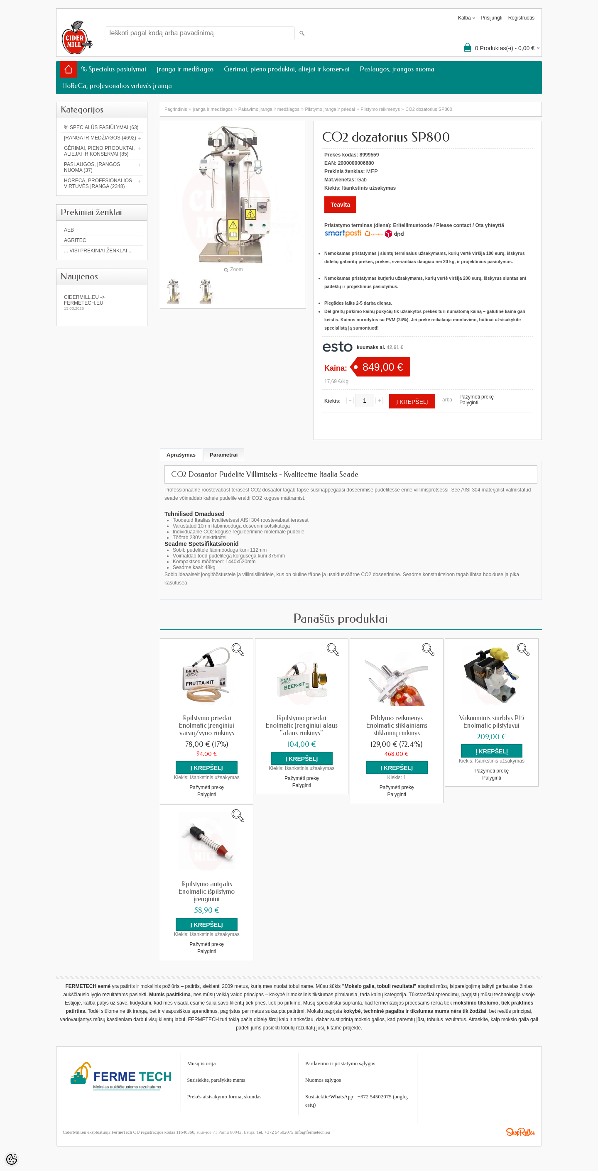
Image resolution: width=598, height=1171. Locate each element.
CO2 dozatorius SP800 (428, 109)
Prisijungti (491, 18)
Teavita (340, 204)
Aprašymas (181, 455)
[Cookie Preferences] (11, 1159)
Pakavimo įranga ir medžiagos (268, 109)
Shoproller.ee (520, 1131)
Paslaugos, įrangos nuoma (397, 69)
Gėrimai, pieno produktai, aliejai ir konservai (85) (99, 151)
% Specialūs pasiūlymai (113, 69)
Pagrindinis (175, 109)
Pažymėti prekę (476, 397)
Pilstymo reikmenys (380, 109)
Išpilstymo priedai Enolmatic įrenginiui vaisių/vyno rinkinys (206, 725)
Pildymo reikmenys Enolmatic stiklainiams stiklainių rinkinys (396, 725)
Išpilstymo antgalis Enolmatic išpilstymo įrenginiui (207, 891)
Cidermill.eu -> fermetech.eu (102, 302)
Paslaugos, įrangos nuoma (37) (92, 167)
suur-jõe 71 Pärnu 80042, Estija (225, 1131)
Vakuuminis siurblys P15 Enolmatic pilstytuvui (491, 721)
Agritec (75, 240)
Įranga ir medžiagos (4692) (100, 138)
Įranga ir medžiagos (185, 69)
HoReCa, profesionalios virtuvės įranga (117, 86)
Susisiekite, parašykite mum (215, 1079)
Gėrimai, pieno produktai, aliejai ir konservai (286, 69)
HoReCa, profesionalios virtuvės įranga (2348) (98, 183)
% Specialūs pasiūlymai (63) (101, 127)
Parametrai (224, 455)
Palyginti (468, 403)
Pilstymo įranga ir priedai (330, 109)
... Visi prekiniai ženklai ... (98, 251)
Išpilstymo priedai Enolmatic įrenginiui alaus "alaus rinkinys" (302, 725)
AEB (69, 230)
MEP (372, 171)
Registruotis (521, 18)
